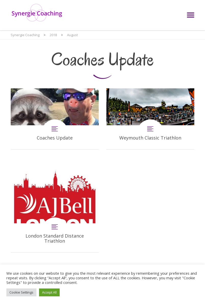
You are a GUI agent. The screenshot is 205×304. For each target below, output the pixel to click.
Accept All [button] (49, 292)
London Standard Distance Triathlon (55, 208)
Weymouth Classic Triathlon (150, 118)
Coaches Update (55, 118)
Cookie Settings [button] (21, 292)
